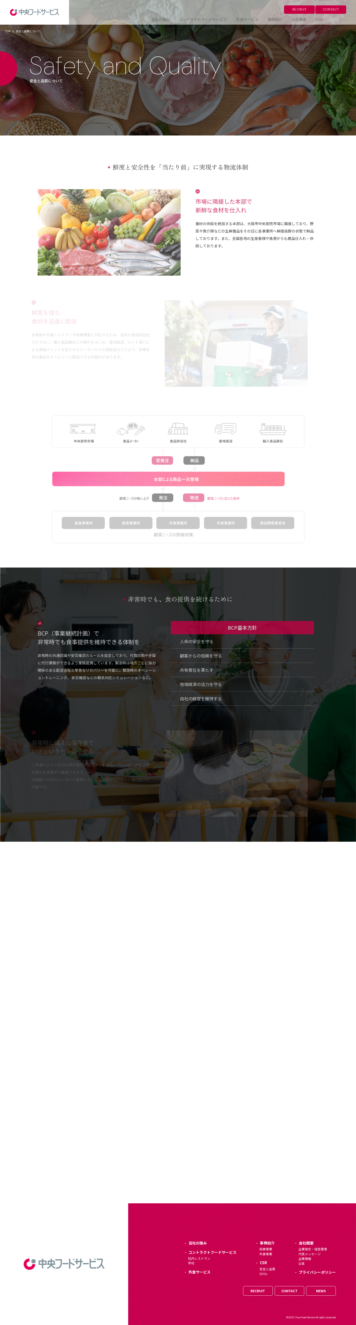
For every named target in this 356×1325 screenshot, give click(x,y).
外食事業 (265, 1254)
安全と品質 (267, 1269)
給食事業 (265, 1249)
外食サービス (199, 1272)
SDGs (263, 1273)
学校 (191, 1263)
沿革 (301, 1263)
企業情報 (304, 1258)
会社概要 (306, 1242)
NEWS (321, 1290)
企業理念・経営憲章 (312, 1249)
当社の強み (197, 1242)
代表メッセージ (309, 1254)
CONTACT (331, 9)
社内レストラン (199, 1258)
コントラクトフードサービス (212, 1252)
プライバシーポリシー (317, 1272)
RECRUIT (299, 9)
